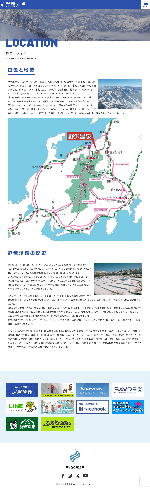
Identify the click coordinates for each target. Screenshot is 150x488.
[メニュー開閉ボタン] (145, 4)
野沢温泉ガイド (18, 58)
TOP (8, 58)
